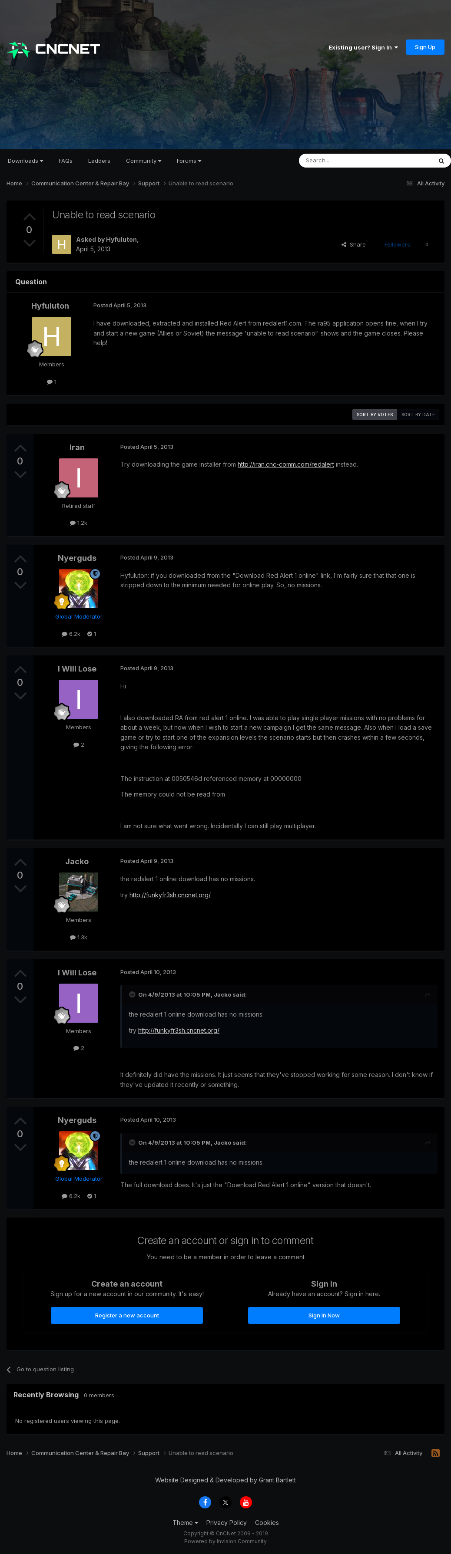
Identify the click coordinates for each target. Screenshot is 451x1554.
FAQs (66, 160)
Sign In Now (324, 1315)
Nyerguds (77, 558)
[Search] (343, 161)
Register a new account (127, 1315)
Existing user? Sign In (363, 47)
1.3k (78, 937)
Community (143, 160)
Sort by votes (375, 414)
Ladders (99, 160)
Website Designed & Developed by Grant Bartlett (225, 1480)
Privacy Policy (226, 1522)
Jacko (77, 861)
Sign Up (425, 46)
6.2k (71, 633)
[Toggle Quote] (133, 994)
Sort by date (418, 414)
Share (354, 244)
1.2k (78, 522)
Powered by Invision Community (225, 1541)
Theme (185, 1522)
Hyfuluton (121, 239)
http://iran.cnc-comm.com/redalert (286, 464)
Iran (77, 447)
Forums (189, 160)
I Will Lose (77, 668)
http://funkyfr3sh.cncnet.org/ (170, 895)
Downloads (25, 160)
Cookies (267, 1522)
